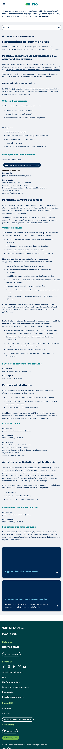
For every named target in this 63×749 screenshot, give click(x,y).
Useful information (11, 682)
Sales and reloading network (15, 687)
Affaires (9, 36)
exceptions (44, 16)
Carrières (6, 708)
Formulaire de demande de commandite (22, 165)
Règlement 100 (31, 468)
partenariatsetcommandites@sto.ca (16, 176)
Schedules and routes (12, 672)
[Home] (3, 36)
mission (23, 132)
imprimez (18, 160)
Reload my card (10, 738)
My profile (10, 731)
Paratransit (7, 692)
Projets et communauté (13, 697)
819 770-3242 (10, 647)
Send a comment (11, 654)
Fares (4, 677)
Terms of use (6, 748)
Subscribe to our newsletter (19, 719)
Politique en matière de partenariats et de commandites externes (33, 70)
